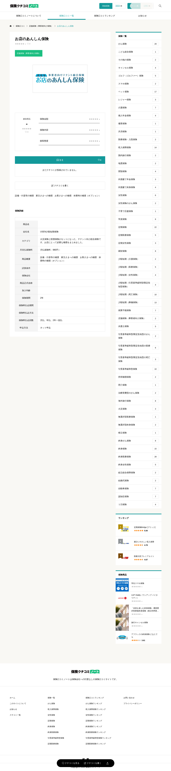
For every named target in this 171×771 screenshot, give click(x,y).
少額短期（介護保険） (138, 259)
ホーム (12, 698)
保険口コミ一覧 (66, 16)
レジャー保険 (138, 100)
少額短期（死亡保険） (138, 295)
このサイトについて (18, 703)
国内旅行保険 (138, 155)
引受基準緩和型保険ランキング (98, 738)
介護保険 (138, 108)
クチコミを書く (92, 763)
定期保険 (138, 227)
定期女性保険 (138, 243)
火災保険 (138, 409)
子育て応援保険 (138, 211)
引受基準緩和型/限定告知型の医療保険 (138, 348)
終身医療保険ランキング (96, 732)
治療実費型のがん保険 (138, 393)
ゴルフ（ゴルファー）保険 (138, 76)
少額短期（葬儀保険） (138, 303)
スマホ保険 (138, 84)
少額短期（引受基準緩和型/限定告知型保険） (138, 285)
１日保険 (138, 504)
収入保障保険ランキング (96, 709)
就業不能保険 (138, 310)
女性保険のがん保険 (138, 203)
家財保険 (138, 251)
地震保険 (138, 163)
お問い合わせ (129, 698)
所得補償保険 (138, 377)
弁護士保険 (138, 326)
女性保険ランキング (94, 715)
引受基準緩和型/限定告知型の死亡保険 (138, 359)
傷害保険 (138, 124)
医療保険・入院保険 (138, 139)
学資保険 (138, 219)
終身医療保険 (138, 457)
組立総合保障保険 (138, 473)
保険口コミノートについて (28, 16)
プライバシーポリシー (133, 703)
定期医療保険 (138, 235)
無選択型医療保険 (138, 417)
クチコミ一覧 (15, 715)
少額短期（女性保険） (138, 275)
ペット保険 (138, 92)
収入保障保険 (138, 147)
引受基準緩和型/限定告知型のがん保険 (138, 336)
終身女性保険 (138, 465)
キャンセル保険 (138, 68)
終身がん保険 (138, 441)
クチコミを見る (70, 763)
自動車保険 (138, 489)
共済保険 (138, 132)
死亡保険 (138, 385)
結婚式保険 (138, 481)
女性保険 (138, 195)
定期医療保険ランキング (96, 744)
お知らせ (142, 16)
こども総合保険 (138, 52)
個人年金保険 (138, 116)
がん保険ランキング (94, 703)
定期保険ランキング (94, 721)
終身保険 (138, 449)
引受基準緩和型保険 (138, 369)
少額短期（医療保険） (138, 267)
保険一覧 (51, 698)
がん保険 (138, 44)
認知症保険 (138, 496)
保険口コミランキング (104, 16)
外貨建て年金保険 (138, 179)
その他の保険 (138, 60)
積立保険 (138, 433)
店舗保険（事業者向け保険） (29, 53)
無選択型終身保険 (138, 425)
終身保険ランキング (94, 726)
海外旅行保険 (138, 401)
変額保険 (138, 171)
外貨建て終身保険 (138, 187)
